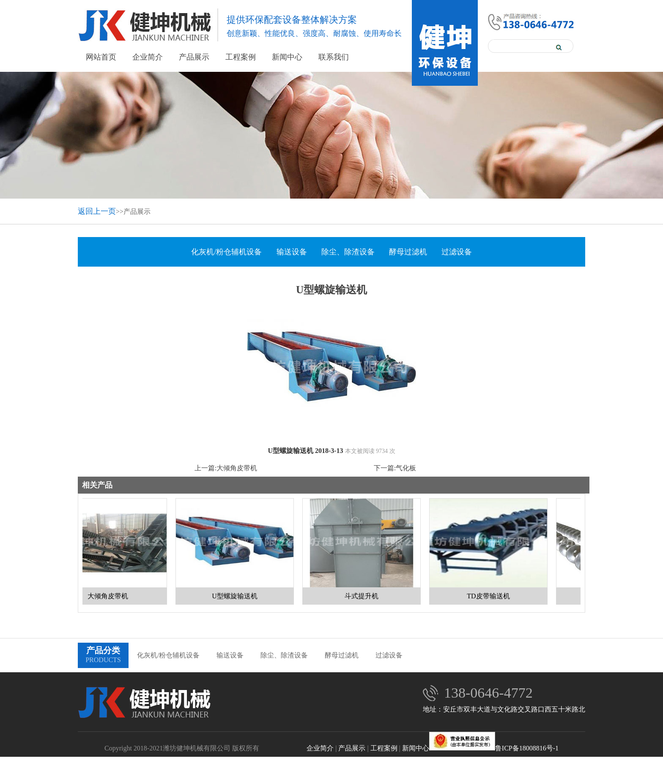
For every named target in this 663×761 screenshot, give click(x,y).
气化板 (406, 468)
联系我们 (333, 57)
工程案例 (240, 57)
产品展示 (194, 57)
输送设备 (292, 252)
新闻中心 (287, 57)
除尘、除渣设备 (348, 252)
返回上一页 (97, 211)
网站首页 (101, 57)
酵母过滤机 (408, 252)
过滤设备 (456, 252)
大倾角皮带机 (236, 468)
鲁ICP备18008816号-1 (494, 748)
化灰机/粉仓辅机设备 (226, 252)
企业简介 (147, 57)
